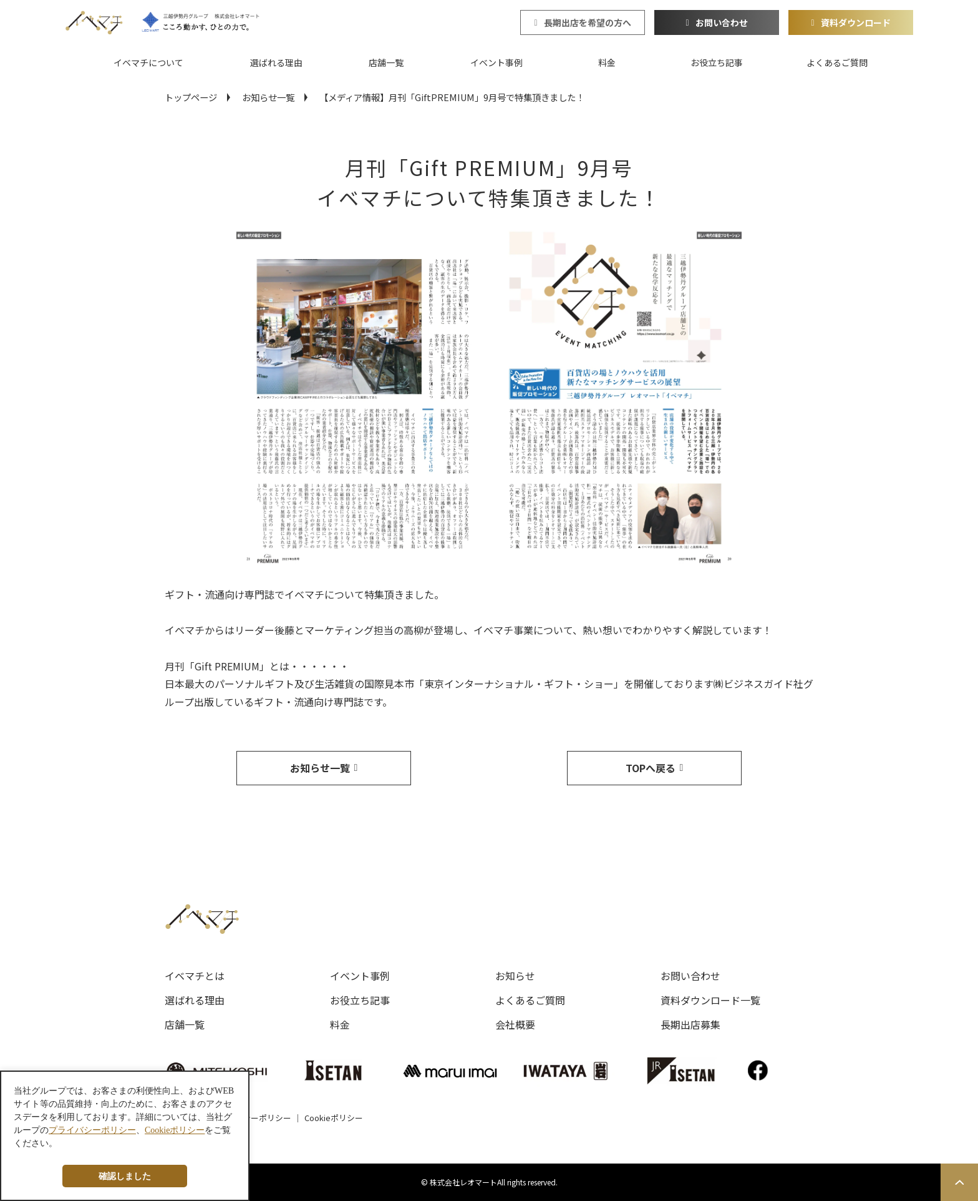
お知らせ (515, 975)
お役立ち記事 (716, 62)
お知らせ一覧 (268, 97)
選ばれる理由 (276, 62)
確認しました (125, 1176)
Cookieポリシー (333, 1118)
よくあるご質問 (837, 62)
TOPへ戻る (650, 767)
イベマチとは (195, 975)
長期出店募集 (690, 1024)
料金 (607, 62)
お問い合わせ (721, 22)
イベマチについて (148, 62)
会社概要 (515, 1024)
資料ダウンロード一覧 (710, 1000)
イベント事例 (496, 62)
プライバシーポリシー (250, 1118)
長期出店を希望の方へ (587, 22)
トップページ (191, 97)
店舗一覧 (386, 62)
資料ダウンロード (856, 22)
